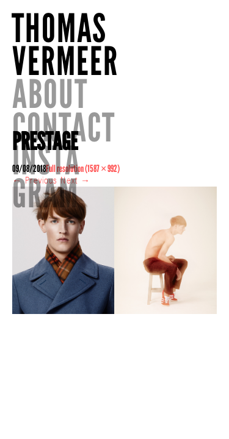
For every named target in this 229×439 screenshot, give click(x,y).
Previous (34, 193)
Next (75, 193)
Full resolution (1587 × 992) (83, 181)
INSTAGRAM (161, 111)
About (165, 28)
